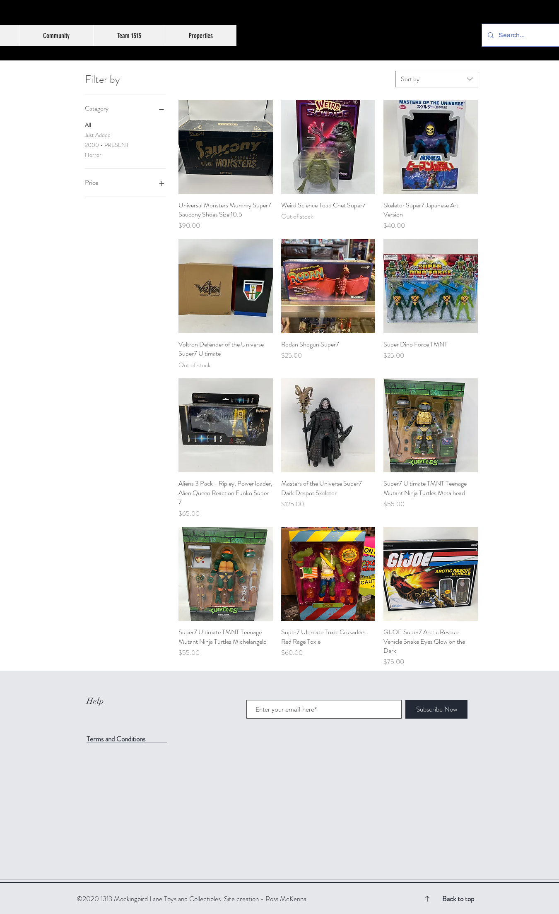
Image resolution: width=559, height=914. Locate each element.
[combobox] (436, 79)
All (88, 124)
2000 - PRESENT (107, 144)
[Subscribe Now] (436, 709)
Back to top (458, 899)
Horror (93, 154)
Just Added (98, 134)
